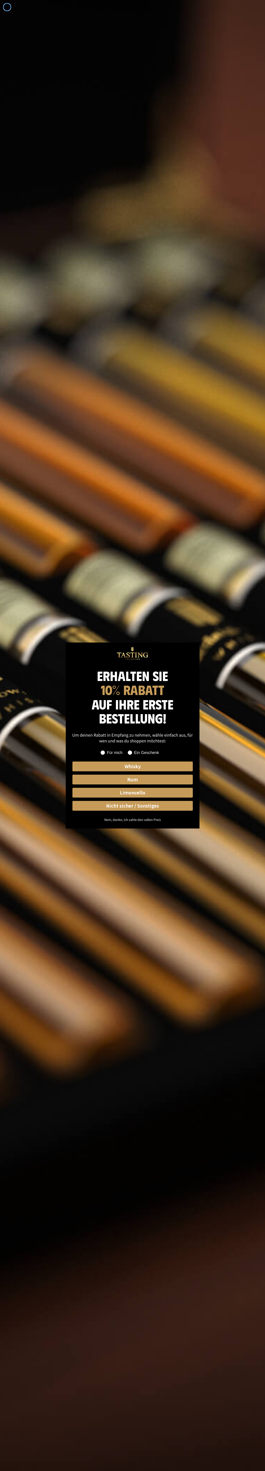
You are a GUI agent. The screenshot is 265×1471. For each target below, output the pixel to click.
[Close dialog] (7, 7)
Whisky (133, 766)
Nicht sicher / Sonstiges (132, 805)
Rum (132, 779)
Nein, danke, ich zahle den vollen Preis (132, 819)
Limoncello (132, 792)
